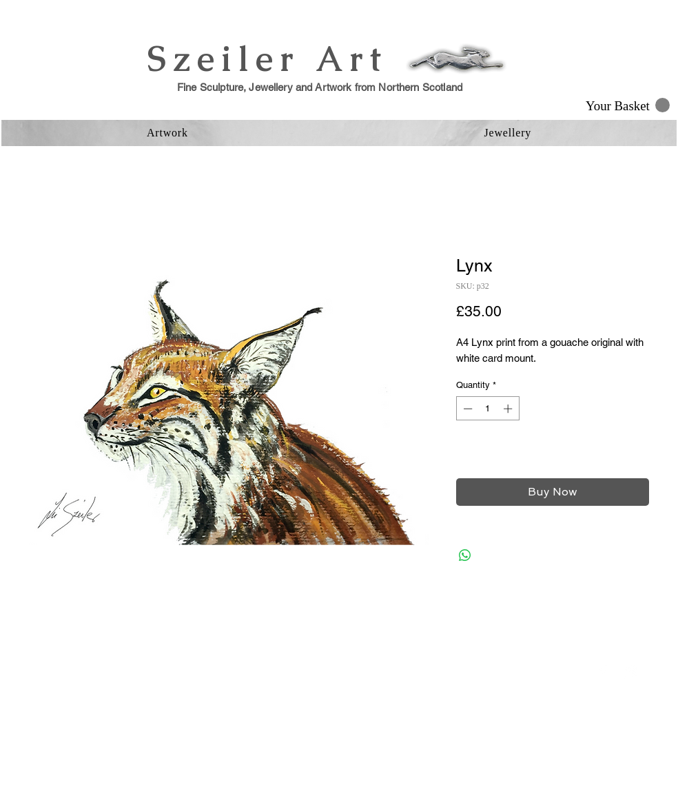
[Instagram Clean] (630, 672)
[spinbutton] (487, 408)
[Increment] (509, 408)
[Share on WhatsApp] (465, 555)
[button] (628, 105)
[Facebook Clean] (603, 672)
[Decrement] (466, 408)
